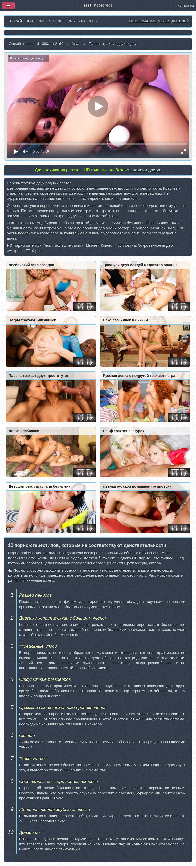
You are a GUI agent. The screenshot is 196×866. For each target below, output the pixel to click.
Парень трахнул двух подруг (113, 44)
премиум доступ (145, 170)
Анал (75, 44)
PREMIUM (185, 6)
